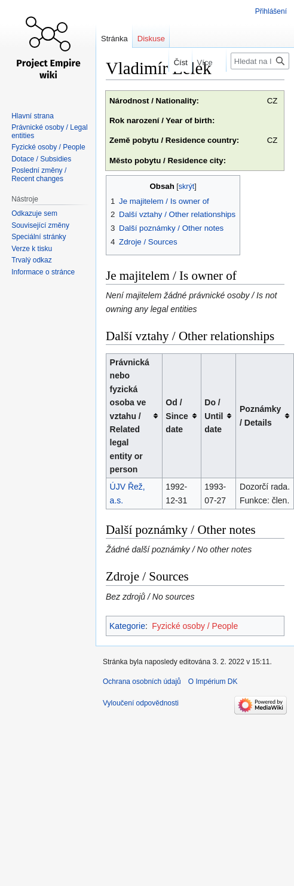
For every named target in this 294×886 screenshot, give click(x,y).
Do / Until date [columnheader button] (213, 416)
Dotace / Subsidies (41, 159)
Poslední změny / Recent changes (38, 174)
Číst (175, 62)
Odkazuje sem (34, 213)
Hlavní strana (32, 116)
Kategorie (127, 626)
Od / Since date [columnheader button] (177, 416)
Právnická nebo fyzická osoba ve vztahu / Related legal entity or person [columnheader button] (129, 416)
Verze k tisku (31, 249)
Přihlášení (271, 11)
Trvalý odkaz (31, 260)
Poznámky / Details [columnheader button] (260, 415)
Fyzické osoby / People (195, 626)
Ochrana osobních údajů (142, 681)
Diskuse (151, 38)
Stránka (114, 38)
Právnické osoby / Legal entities (49, 131)
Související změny (40, 225)
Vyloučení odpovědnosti (141, 703)
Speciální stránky (38, 237)
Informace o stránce (43, 272)
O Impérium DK (213, 681)
